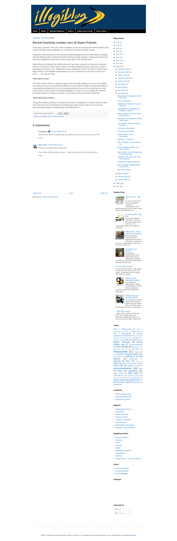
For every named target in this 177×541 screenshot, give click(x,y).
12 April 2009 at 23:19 (58, 131)
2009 (118, 66)
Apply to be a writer (85, 31)
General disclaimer (122, 471)
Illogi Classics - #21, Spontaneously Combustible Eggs (129, 153)
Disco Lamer (101, 31)
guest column (119, 373)
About (43, 31)
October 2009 (123, 75)
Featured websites (122, 437)
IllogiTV (118, 448)
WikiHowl (119, 456)
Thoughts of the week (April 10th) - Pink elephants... (129, 158)
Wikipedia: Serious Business (125, 428)
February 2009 (123, 176)
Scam (137, 361)
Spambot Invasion (122, 417)
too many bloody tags (133, 377)
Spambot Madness (57, 31)
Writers (71, 31)
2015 (118, 48)
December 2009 (123, 69)
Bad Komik (136, 340)
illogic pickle (133, 373)
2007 (118, 186)
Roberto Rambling (122, 414)
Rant (128, 361)
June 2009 (121, 87)
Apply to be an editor (123, 399)
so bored (121, 377)
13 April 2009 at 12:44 (54, 145)
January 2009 (123, 179)
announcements (122, 368)
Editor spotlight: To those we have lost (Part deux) (129, 114)
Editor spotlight (122, 347)
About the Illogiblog (122, 468)
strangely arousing (58, 116)
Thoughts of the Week (123, 419)
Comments (119, 513)
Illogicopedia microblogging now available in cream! (128, 110)
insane (116, 375)
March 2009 (122, 173)
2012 (118, 57)
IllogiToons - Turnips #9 (125, 139)
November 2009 (123, 72)
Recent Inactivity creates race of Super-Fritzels (128, 148)
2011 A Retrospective (122, 333)
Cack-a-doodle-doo (135, 344)
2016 (118, 45)
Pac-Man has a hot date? (126, 131)
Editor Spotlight (121, 422)
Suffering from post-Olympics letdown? (132, 296)
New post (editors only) (123, 397)
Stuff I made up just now (131, 363)
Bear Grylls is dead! (123, 311)
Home (35, 31)
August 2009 (122, 81)
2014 (118, 51)
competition (133, 371)
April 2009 (121, 93)
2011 (118, 60)
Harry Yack (42, 145)
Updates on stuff (133, 366)
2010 (118, 63)
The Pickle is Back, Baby (126, 128)
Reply (40, 138)
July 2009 (121, 84)
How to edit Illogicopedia (130, 349)
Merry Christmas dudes (128, 354)
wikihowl (116, 384)
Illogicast (119, 445)
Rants (118, 443)
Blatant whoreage (122, 342)
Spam (116, 363)
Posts (118, 509)
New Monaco (118, 356)
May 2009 (121, 90)
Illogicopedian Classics (123, 409)
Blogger (133, 535)
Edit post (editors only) (123, 394)
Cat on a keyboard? (124, 101)
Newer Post (37, 193)
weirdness (136, 382)
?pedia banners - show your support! (128, 458)
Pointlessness (133, 359)
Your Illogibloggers (122, 473)
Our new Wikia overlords (124, 266)
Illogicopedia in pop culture (125, 425)
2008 (118, 183)
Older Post (104, 193)
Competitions (120, 453)
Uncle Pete (118, 366)
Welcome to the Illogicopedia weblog (132, 279)
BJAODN (126, 340)
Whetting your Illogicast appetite (128, 162)
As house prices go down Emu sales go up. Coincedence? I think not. (128, 338)
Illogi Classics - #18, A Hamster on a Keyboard (133, 232)
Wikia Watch (120, 412)
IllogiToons (119, 440)
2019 (118, 42)
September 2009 (124, 78)
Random (117, 361)
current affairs (42, 116)
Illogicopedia (121, 351)
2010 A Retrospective (132, 331)
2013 (118, 54)
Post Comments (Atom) (50, 197)
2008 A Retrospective (122, 329)
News (49, 116)
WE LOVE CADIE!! (124, 170)
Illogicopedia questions (123, 450)
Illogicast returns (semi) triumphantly (125, 135)
